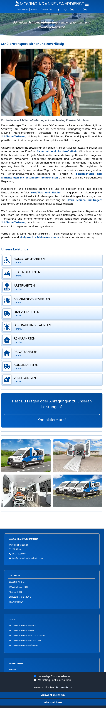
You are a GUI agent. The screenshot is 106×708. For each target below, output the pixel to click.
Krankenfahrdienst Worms (22, 625)
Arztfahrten (15, 592)
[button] (52, 20)
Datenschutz (64, 687)
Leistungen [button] (9, 20)
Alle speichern (53, 702)
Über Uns (8, 30)
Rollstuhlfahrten (18, 587)
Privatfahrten (16, 602)
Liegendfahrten (17, 582)
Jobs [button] (4, 36)
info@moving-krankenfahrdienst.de (27, 558)
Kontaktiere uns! (51, 419)
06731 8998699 (19, 553)
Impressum (22, 9)
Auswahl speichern (53, 695)
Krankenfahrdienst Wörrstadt (24, 645)
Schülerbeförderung (20, 597)
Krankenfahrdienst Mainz (22, 630)
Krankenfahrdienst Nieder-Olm (25, 640)
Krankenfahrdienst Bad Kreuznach (27, 635)
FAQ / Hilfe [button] (8, 25)
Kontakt (35, 9)
